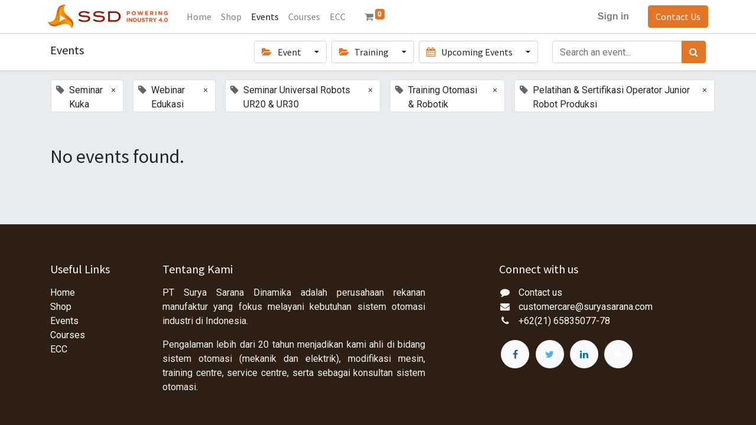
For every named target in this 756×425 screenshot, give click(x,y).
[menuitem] (201, 16)
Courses (67, 335)
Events (64, 320)
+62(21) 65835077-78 (564, 320)
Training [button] (364, 52)
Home (62, 292)
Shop (60, 306)
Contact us (540, 292)
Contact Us (675, 16)
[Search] (694, 52)
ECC (58, 349)
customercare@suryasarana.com (586, 306)
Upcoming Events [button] (470, 52)
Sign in (611, 16)
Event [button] (282, 52)
